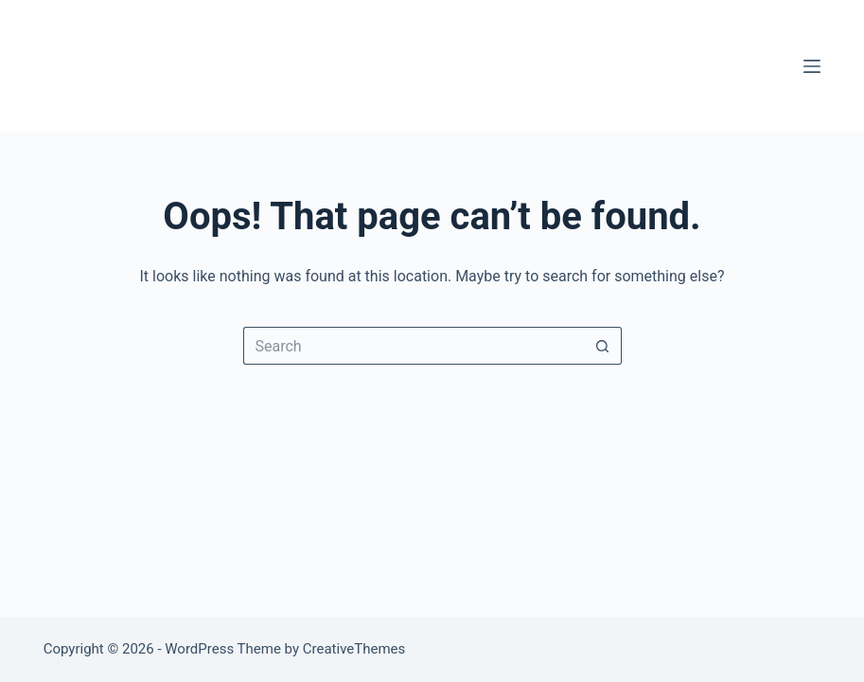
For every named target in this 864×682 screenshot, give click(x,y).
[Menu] (811, 66)
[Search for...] (413, 346)
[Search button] (603, 346)
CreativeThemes (354, 648)
